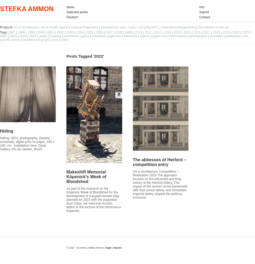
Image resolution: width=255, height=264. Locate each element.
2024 (23, 36)
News (70, 7)
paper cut (159, 36)
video (65, 40)
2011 (148, 32)
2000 (41, 32)
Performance (177, 36)
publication (232, 36)
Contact (204, 17)
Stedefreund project (36, 40)
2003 (70, 32)
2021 (245, 32)
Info (202, 7)
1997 (11, 32)
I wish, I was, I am (130, 27)
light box (115, 36)
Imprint (204, 12)
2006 (99, 32)
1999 (31, 32)
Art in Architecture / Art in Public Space (41, 27)
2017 (206, 32)
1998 (21, 32)
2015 (187, 32)
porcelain (216, 36)
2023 (13, 36)
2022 (3, 36)
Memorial (130, 36)
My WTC (152, 27)
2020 (236, 32)
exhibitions (71, 36)
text (55, 40)
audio (43, 36)
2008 (119, 32)
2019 (226, 32)
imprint (117, 247)
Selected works (77, 12)
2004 (80, 32)
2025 (32, 36)
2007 (109, 32)
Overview (168, 27)
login (109, 247)
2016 (197, 32)
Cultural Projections (84, 27)
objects (145, 36)
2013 (167, 32)
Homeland (108, 27)
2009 (128, 32)
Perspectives (186, 27)
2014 (177, 32)
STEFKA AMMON (27, 8)
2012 (158, 32)
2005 (89, 32)
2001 (50, 32)
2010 (138, 32)
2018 (216, 32)
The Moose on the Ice (213, 27)
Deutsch (72, 17)
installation (99, 36)
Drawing (55, 36)
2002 (60, 32)
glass (85, 36)
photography (198, 36)
